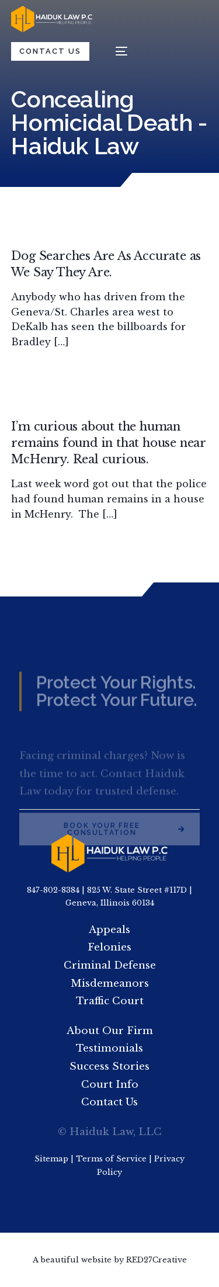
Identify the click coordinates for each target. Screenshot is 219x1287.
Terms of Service (111, 1159)
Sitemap (51, 1159)
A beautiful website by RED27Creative (110, 1260)
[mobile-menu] (115, 51)
